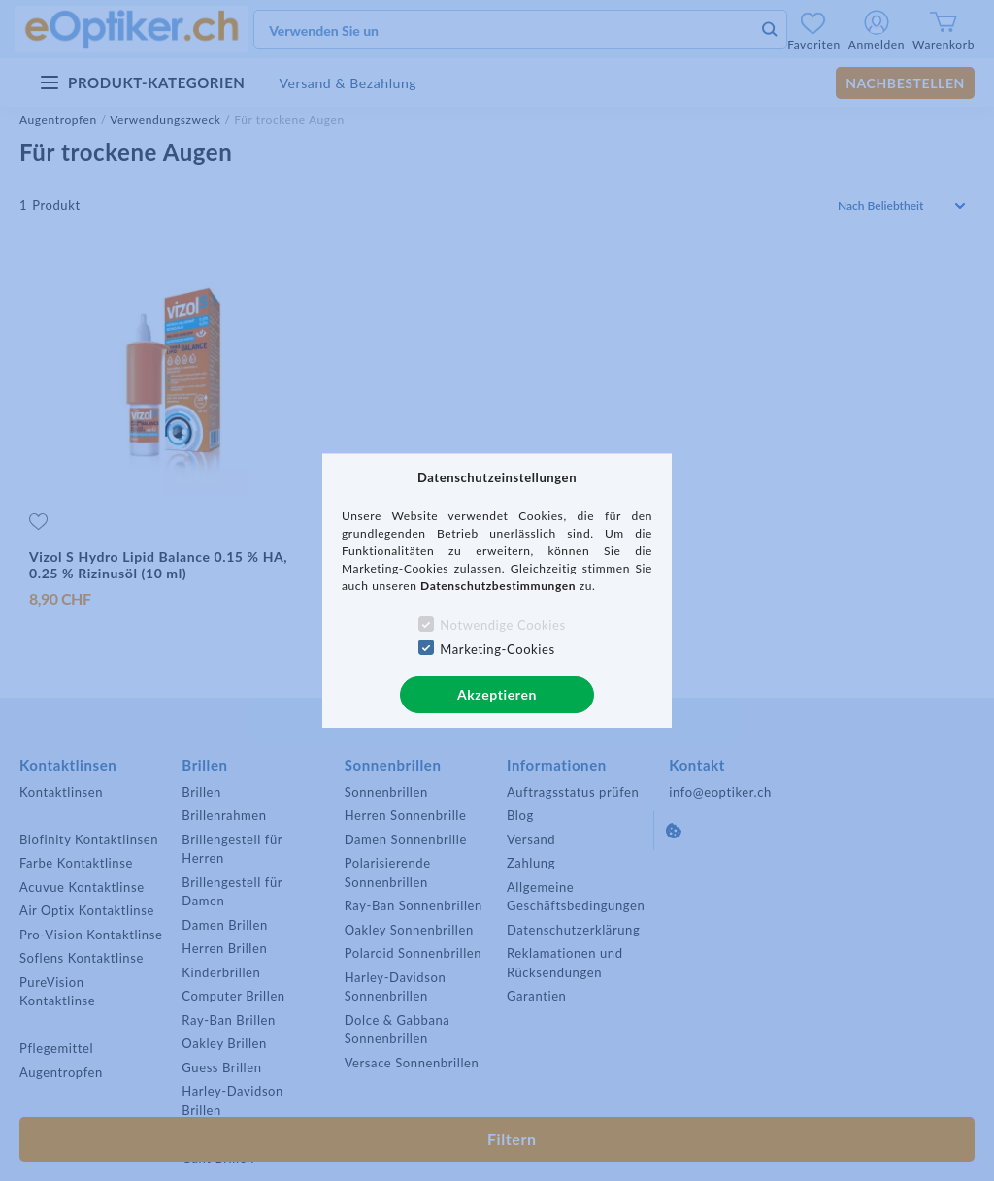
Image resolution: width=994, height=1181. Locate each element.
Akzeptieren (497, 694)
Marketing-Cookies (497, 649)
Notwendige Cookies (502, 625)
